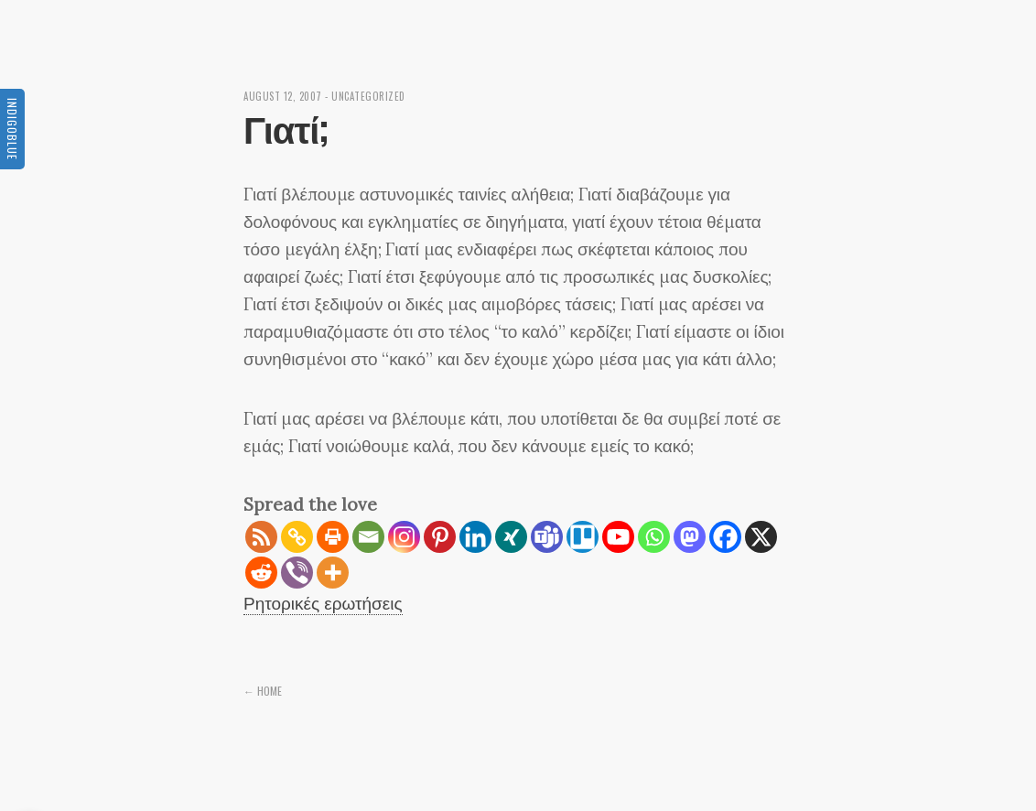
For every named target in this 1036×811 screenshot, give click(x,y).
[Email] (368, 537)
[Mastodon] (690, 537)
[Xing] (511, 537)
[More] (333, 573)
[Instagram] (404, 537)
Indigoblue (12, 129)
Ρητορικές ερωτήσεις (323, 603)
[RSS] (261, 537)
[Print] (333, 537)
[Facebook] (725, 537)
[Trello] (583, 537)
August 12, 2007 (282, 96)
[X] (761, 537)
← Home (262, 690)
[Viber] (297, 573)
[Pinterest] (440, 537)
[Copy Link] (297, 537)
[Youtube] (618, 537)
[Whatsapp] (654, 537)
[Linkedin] (475, 537)
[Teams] (547, 537)
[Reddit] (261, 573)
